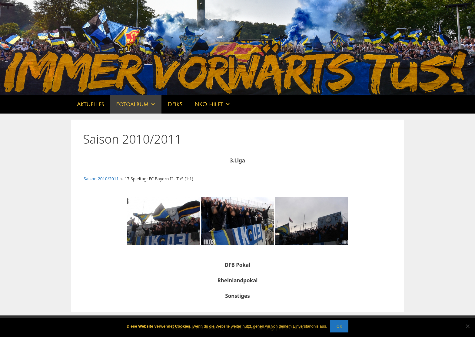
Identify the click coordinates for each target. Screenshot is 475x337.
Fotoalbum (138, 104)
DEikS (175, 104)
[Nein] (467, 326)
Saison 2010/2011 (101, 179)
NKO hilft (215, 104)
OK (339, 326)
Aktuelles (90, 104)
